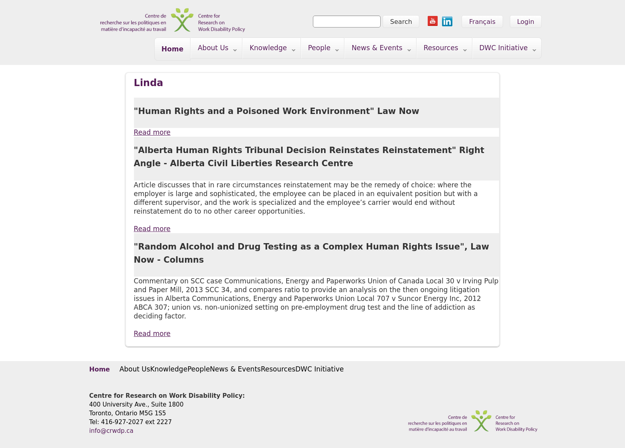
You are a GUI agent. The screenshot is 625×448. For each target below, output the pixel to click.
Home (172, 49)
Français (482, 22)
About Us (214, 49)
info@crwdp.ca (111, 430)
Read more (152, 132)
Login (525, 22)
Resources (442, 49)
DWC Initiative (505, 49)
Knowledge (269, 49)
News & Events (378, 49)
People (320, 49)
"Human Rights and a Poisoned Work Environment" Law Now (276, 111)
